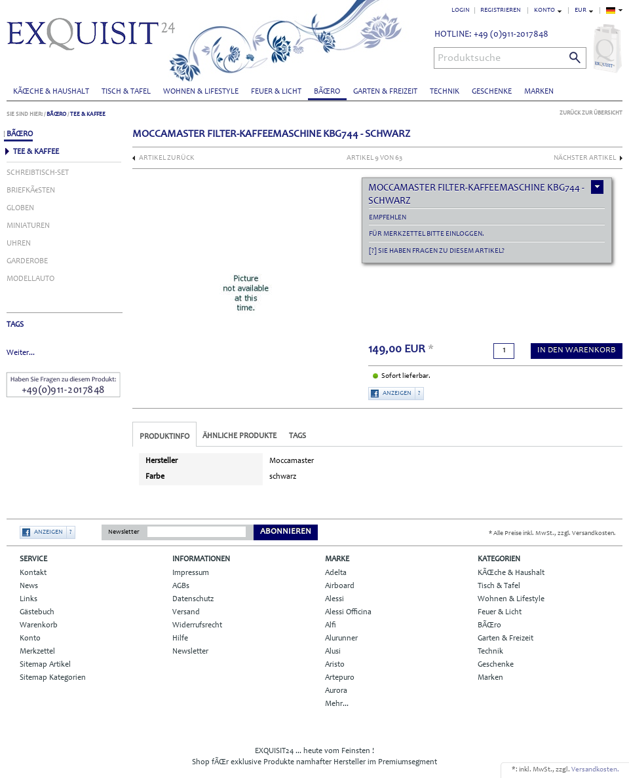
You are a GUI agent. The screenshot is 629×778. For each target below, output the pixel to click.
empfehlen (387, 217)
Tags (297, 436)
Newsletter (124, 532)
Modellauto (30, 279)
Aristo (335, 665)
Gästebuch (37, 612)
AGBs (180, 586)
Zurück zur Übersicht (591, 113)
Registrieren (500, 10)
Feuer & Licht (276, 92)
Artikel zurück (167, 158)
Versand (186, 612)
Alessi (334, 599)
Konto (30, 638)
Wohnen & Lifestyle (200, 92)
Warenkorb (39, 625)
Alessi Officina (348, 612)
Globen (20, 208)
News (29, 586)
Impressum (190, 573)
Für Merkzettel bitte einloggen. (426, 234)
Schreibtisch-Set (38, 173)
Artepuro (339, 678)
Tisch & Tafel (126, 92)
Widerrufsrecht (197, 625)
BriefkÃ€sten (31, 190)
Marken (539, 92)
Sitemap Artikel (45, 665)
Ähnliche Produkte (239, 436)
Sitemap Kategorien (53, 678)
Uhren (19, 244)
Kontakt (33, 573)
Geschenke (492, 92)
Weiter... (21, 353)
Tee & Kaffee (87, 114)
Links (28, 599)
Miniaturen (28, 226)
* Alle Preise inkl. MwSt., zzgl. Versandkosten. (552, 533)
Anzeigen (397, 393)
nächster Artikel (585, 158)
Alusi (333, 652)
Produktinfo (164, 437)
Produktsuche (469, 58)
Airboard (339, 586)
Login (460, 10)
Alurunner (341, 638)
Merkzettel (37, 652)
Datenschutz (193, 599)
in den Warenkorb (576, 350)
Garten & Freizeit (385, 92)
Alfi (330, 625)
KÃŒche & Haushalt (51, 92)
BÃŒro (327, 92)
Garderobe (27, 261)
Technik (444, 92)
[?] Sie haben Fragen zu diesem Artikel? (437, 251)
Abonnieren (285, 532)
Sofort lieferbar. (405, 376)
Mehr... (337, 704)
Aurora (336, 691)
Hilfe (180, 638)
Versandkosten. (595, 769)
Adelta (336, 573)
